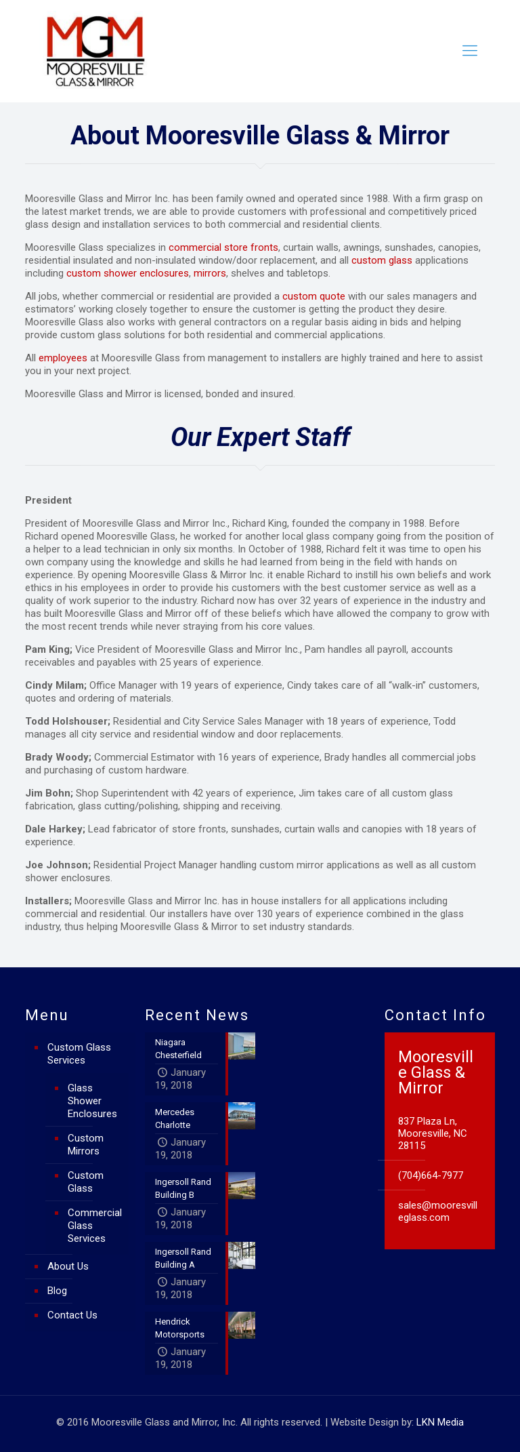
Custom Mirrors (86, 1144)
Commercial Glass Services (95, 1226)
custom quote (313, 296)
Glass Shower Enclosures (92, 1101)
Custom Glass (86, 1181)
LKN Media (440, 1422)
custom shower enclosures (127, 273)
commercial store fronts (223, 247)
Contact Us (72, 1315)
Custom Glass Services (79, 1053)
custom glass (381, 260)
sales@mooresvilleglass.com (437, 1211)
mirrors (210, 273)
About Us (68, 1266)
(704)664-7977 (430, 1175)
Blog (57, 1291)
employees (63, 358)
